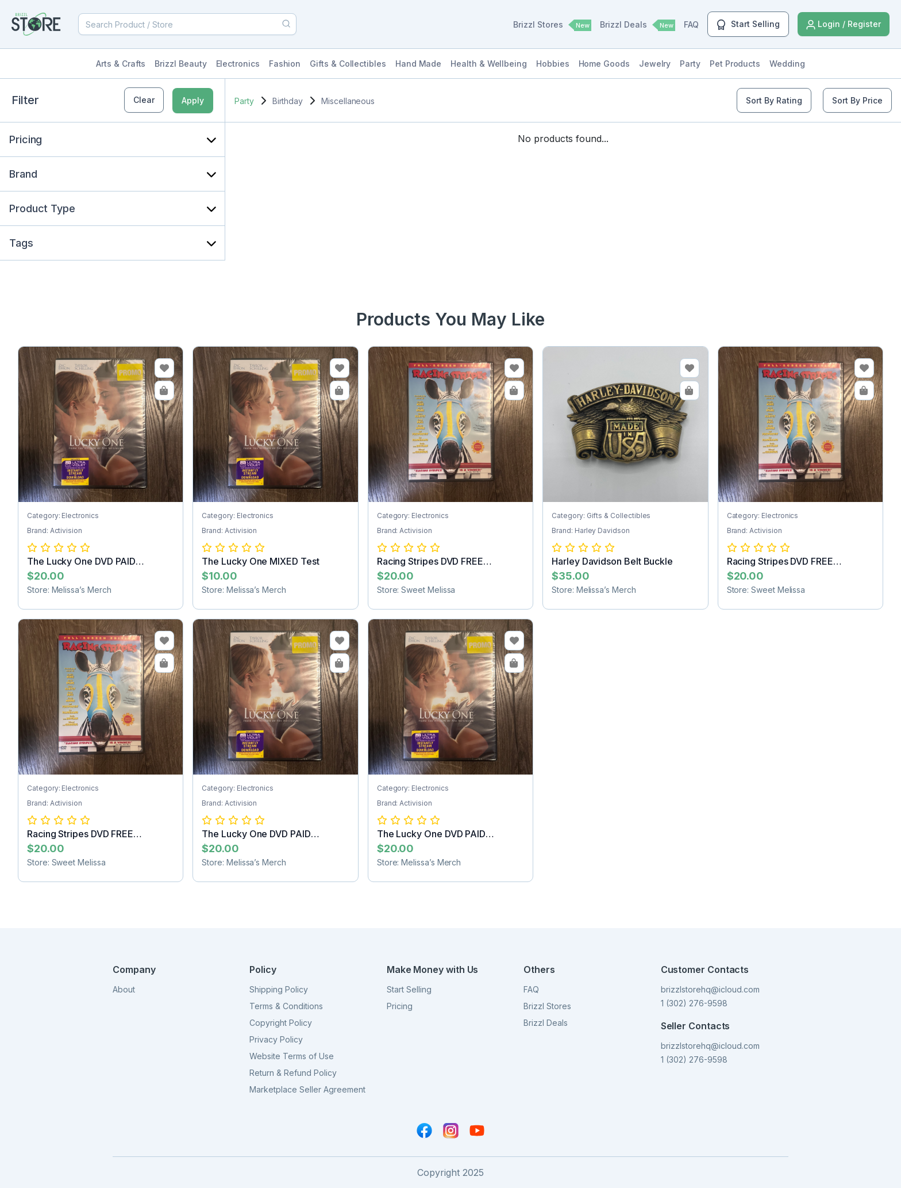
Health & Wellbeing (488, 63)
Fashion (285, 63)
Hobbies (552, 63)
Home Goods (604, 63)
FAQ (691, 24)
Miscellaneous (348, 101)
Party (690, 63)
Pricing (400, 1006)
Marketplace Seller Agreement (307, 1089)
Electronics (238, 63)
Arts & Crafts (120, 63)
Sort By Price (857, 100)
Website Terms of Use (291, 1056)
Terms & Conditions (286, 1006)
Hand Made (418, 63)
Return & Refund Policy (293, 1073)
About (124, 989)
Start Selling (748, 24)
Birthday (287, 101)
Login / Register (843, 24)
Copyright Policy (280, 1023)
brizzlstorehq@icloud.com (710, 989)
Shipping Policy (278, 989)
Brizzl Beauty (180, 63)
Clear (144, 100)
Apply (193, 100)
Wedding (787, 63)
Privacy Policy (276, 1039)
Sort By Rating (774, 100)
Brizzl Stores (552, 25)
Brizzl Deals (637, 25)
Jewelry (655, 63)
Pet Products (735, 63)
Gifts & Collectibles (348, 63)
